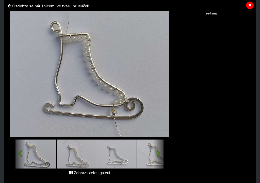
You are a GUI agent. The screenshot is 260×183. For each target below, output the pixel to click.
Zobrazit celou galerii (89, 173)
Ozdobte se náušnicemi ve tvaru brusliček (50, 6)
